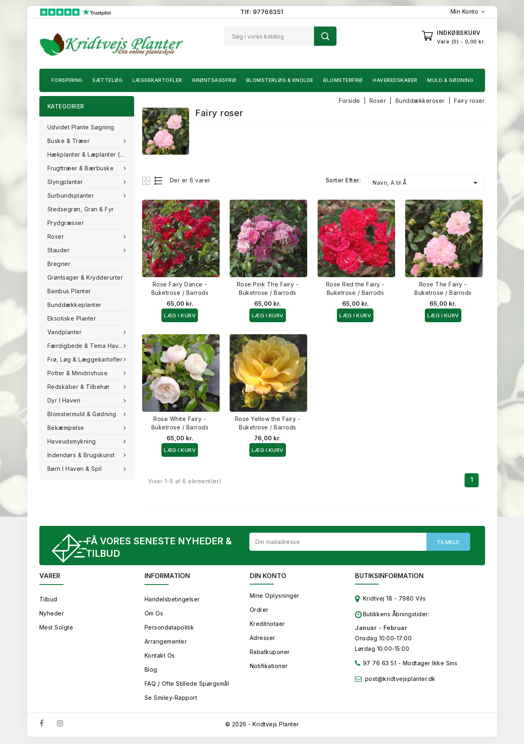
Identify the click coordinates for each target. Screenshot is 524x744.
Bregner (59, 263)
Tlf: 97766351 (262, 11)
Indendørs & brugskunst (82, 455)
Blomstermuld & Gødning (82, 414)
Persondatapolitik (169, 628)
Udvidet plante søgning (80, 127)
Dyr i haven (64, 400)
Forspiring (67, 80)
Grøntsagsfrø (214, 80)
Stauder (59, 250)
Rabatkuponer (270, 653)
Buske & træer (69, 140)
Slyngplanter (66, 181)
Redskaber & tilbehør (79, 386)
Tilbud (48, 600)
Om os (154, 614)
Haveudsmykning (72, 441)
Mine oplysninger (275, 596)
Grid (147, 181)
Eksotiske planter (71, 318)
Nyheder (51, 614)
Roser (56, 236)
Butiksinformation (389, 577)
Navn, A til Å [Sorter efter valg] (426, 183)
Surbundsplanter (71, 195)
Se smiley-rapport (171, 698)
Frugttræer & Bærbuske (81, 168)
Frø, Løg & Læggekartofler (85, 359)
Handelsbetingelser (172, 600)
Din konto (268, 577)
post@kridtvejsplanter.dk (400, 680)
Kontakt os (160, 656)
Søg (325, 36)
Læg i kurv (180, 315)
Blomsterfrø (343, 80)
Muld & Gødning (450, 80)
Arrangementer (166, 642)
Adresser (262, 639)
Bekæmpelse (66, 427)
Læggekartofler (157, 80)
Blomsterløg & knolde (280, 80)
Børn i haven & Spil (75, 468)
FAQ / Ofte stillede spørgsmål (187, 684)
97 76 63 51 (375, 666)
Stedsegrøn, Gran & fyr (80, 209)
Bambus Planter (69, 291)
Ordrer (259, 610)
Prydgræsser (65, 222)
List (159, 181)
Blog (151, 670)
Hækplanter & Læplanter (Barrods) (90, 154)
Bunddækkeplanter (74, 304)
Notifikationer (269, 667)
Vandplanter (65, 332)
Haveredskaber (395, 80)
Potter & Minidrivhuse (78, 373)
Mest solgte (56, 628)
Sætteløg (107, 80)
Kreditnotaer (267, 624)
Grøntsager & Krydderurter (85, 277)
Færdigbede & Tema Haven (87, 345)
